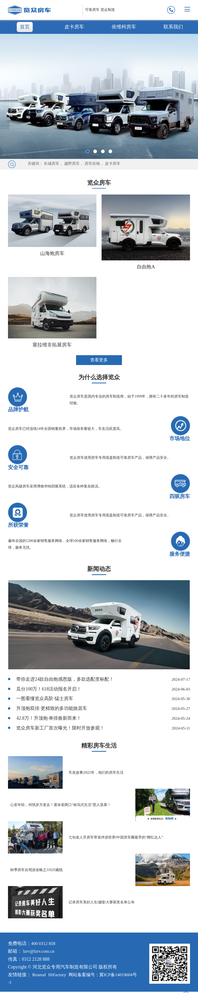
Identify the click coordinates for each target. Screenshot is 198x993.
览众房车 (99, 182)
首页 (25, 26)
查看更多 (99, 360)
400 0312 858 (43, 944)
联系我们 (173, 26)
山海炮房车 (52, 253)
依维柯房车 (124, 26)
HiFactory (58, 976)
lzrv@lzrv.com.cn (39, 952)
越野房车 (72, 163)
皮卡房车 (74, 26)
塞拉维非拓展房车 (52, 344)
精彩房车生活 (99, 746)
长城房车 (51, 163)
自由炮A (145, 266)
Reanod (39, 976)
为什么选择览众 (99, 377)
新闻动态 (99, 569)
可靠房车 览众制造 (100, 10)
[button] (87, 151)
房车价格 (92, 163)
